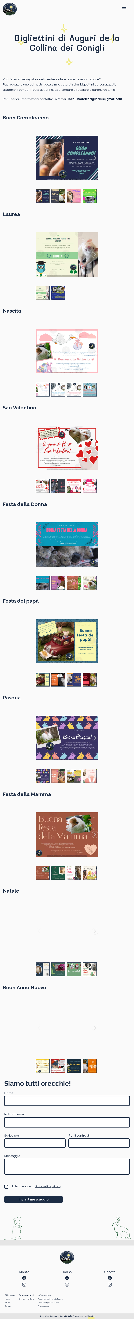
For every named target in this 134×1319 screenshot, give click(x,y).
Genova (8, 1306)
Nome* (9, 1093)
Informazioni (44, 1295)
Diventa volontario (26, 1299)
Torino (7, 1303)
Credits (91, 1316)
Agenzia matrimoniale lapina (50, 1299)
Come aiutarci (26, 1295)
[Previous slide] (39, 158)
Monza (7, 1299)
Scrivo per (11, 1135)
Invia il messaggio (34, 1199)
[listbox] (35, 1143)
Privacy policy (43, 1306)
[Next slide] (95, 158)
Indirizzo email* (15, 1114)
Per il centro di (79, 1135)
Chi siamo (10, 1295)
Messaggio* (12, 1156)
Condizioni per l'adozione (48, 1303)
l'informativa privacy (48, 1186)
